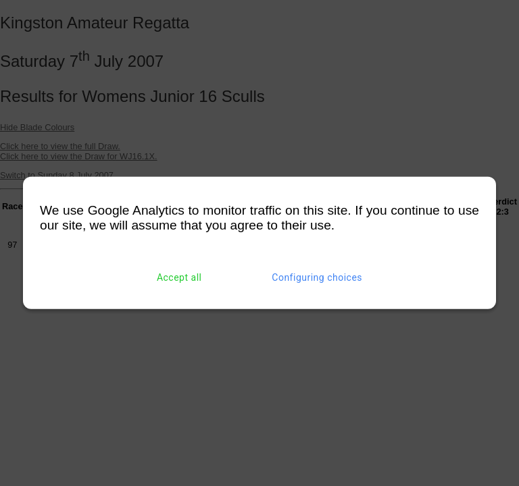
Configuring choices (317, 277)
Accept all (179, 277)
